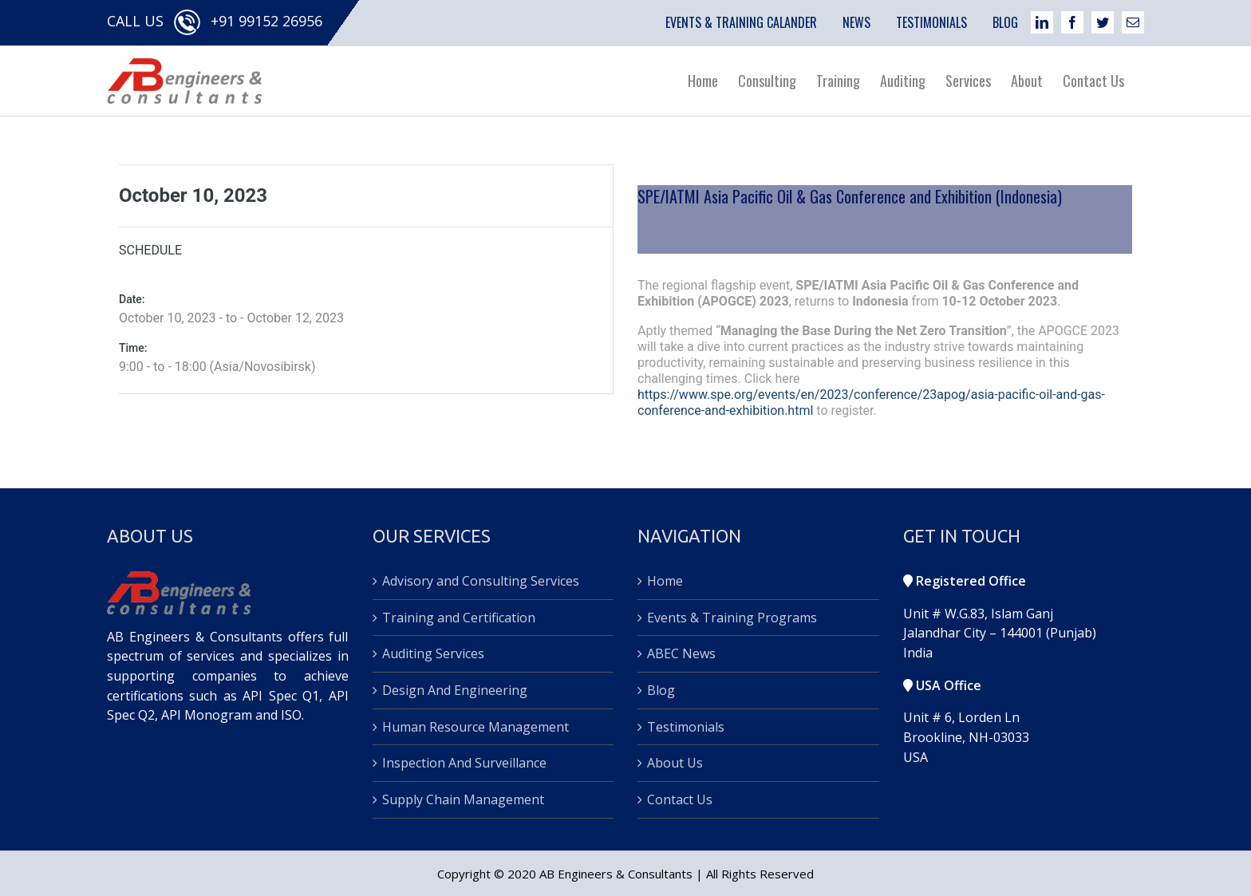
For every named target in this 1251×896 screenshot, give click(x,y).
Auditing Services (433, 653)
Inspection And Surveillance (464, 763)
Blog (661, 690)
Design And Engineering (454, 690)
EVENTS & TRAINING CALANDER (741, 22)
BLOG (1005, 22)
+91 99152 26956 (266, 20)
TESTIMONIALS (931, 22)
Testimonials (685, 726)
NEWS (856, 22)
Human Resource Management (475, 726)
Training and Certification (458, 617)
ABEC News (681, 653)
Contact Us (679, 798)
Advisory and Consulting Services (480, 581)
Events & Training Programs (732, 617)
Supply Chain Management (463, 798)
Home (665, 581)
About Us (675, 763)
